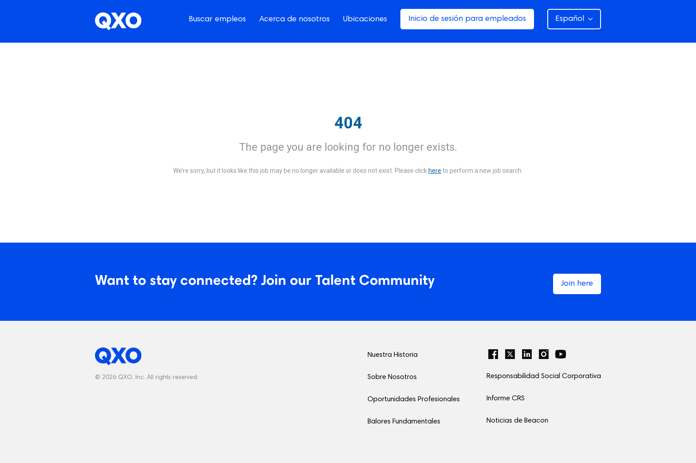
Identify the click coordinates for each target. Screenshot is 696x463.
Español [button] (574, 19)
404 (348, 123)
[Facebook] (493, 354)
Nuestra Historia (393, 355)
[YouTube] (560, 354)
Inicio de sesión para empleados (467, 19)
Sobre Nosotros (392, 377)
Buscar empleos (217, 20)
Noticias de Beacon (517, 420)
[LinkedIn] (527, 354)
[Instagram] (543, 354)
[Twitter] (510, 354)
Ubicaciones (365, 20)
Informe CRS (505, 398)
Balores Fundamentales (404, 421)
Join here (577, 284)
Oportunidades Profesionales (414, 399)
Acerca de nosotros (294, 20)
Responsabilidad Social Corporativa (543, 376)
